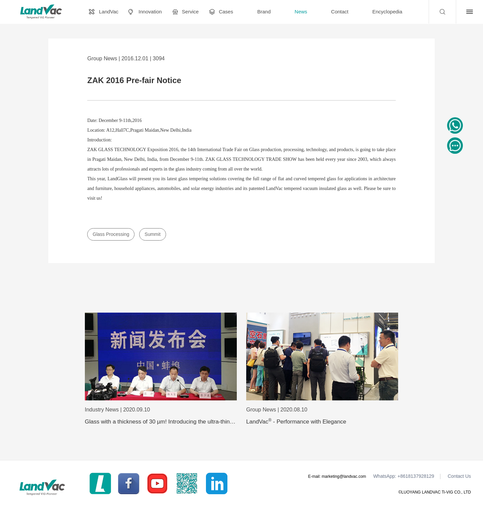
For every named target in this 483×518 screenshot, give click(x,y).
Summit (152, 234)
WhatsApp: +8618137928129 (403, 476)
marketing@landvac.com (344, 476)
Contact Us (459, 476)
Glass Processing (111, 234)
